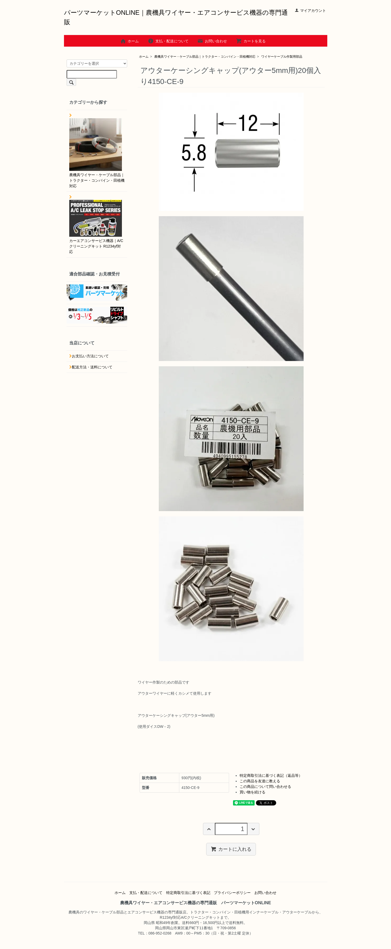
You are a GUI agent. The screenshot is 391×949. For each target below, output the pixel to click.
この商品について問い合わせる (265, 786)
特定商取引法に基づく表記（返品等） (271, 775)
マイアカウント (310, 10)
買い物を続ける (252, 792)
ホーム (129, 41)
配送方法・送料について (92, 367)
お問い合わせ (212, 41)
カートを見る (251, 41)
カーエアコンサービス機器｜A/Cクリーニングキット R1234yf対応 (96, 227)
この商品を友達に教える (260, 781)
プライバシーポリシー (232, 893)
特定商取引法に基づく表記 (188, 893)
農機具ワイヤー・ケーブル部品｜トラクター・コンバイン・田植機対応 (204, 56)
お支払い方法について (90, 356)
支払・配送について (168, 41)
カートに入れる (231, 849)
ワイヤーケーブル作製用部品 (281, 56)
